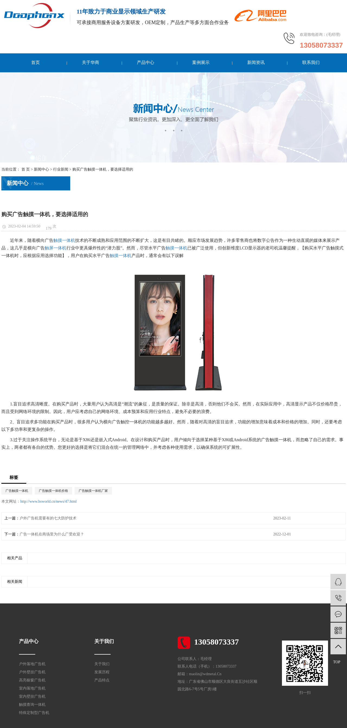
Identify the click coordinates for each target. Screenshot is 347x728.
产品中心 (145, 62)
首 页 (25, 169)
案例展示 (200, 62)
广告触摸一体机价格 (53, 491)
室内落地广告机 (32, 688)
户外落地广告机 (32, 664)
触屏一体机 (55, 248)
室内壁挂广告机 (32, 696)
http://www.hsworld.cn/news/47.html (48, 501)
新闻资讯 (255, 62)
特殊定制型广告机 (34, 713)
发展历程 (102, 672)
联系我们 (310, 62)
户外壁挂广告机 (32, 672)
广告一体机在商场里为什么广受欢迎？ (52, 534)
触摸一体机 (64, 240)
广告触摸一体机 (16, 491)
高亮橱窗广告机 (32, 680)
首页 (35, 62)
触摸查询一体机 (32, 705)
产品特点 (102, 680)
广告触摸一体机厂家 (93, 491)
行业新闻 (60, 169)
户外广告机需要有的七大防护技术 (48, 518)
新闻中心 (41, 169)
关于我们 (102, 664)
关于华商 (90, 62)
